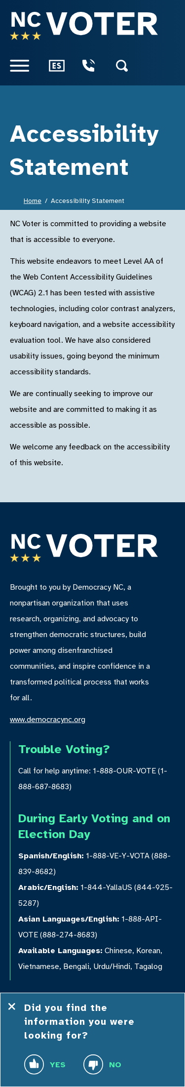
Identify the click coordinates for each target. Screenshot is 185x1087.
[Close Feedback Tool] (11, 1006)
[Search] (130, 66)
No (102, 1064)
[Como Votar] (62, 66)
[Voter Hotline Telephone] (96, 65)
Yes (45, 1064)
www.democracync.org (47, 720)
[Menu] (27, 66)
